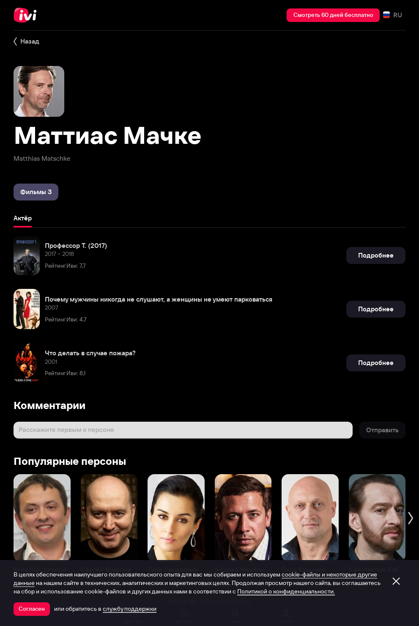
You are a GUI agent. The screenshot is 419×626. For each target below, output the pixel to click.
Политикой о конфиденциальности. (286, 591)
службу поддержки (129, 608)
